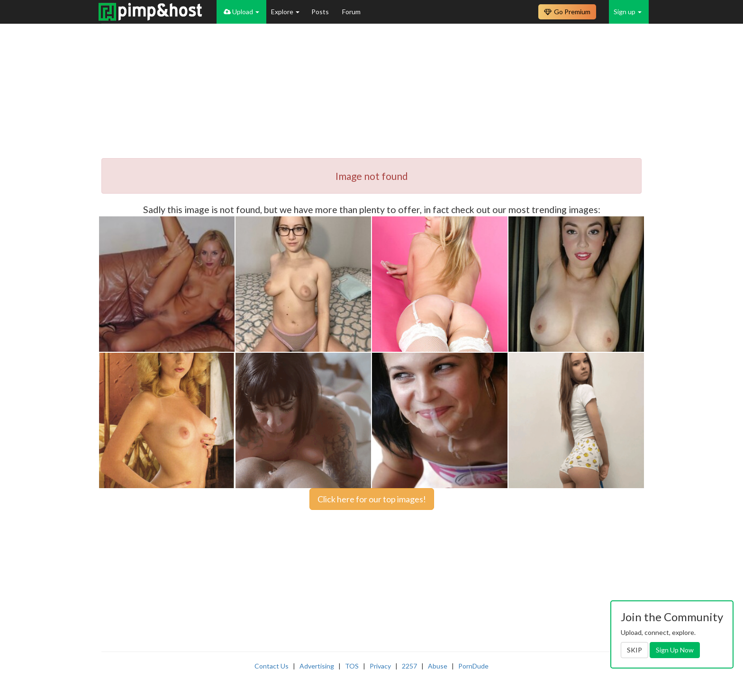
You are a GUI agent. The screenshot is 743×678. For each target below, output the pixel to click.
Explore (285, 12)
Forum (351, 12)
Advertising (316, 666)
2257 (409, 666)
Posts (320, 12)
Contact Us (271, 666)
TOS (352, 666)
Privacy (380, 666)
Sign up (628, 12)
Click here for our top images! (371, 499)
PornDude (473, 666)
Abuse (437, 666)
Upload (241, 12)
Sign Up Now (675, 650)
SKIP (634, 650)
